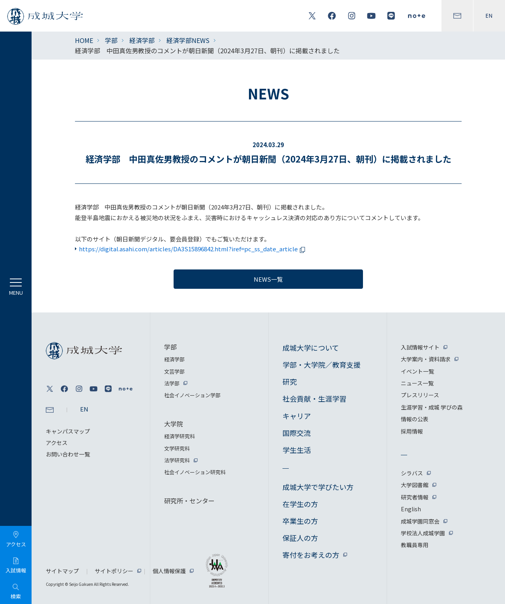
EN (489, 16)
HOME (84, 40)
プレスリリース (420, 395)
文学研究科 (177, 448)
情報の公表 (414, 419)
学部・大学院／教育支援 (321, 364)
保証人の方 (300, 538)
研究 (289, 381)
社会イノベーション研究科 (195, 472)
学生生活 (296, 450)
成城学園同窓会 (420, 521)
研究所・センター (189, 500)
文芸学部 (174, 371)
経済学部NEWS (187, 40)
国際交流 (296, 433)
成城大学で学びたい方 (318, 487)
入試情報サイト (420, 347)
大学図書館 (414, 485)
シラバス (412, 473)
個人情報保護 (169, 571)
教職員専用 (414, 545)
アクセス (56, 443)
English (411, 509)
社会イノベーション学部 (192, 395)
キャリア (296, 416)
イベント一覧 (417, 371)
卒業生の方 (300, 521)
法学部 (172, 383)
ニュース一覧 (417, 383)
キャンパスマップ (68, 431)
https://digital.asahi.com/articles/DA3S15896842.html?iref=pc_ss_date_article (193, 249)
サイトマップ (62, 571)
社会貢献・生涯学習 (314, 398)
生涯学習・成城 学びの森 (432, 407)
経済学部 (142, 40)
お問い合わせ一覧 (68, 454)
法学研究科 (177, 460)
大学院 (173, 423)
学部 (111, 40)
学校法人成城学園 (423, 533)
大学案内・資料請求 (426, 359)
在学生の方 (300, 504)
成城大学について (310, 347)
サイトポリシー (114, 571)
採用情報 (412, 431)
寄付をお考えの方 (310, 555)
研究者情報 (414, 497)
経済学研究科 (179, 436)
